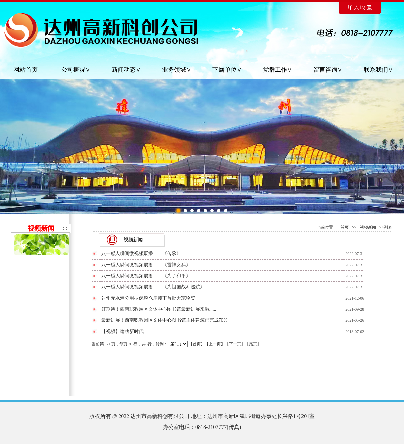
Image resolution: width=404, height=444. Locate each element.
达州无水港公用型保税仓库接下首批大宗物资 (148, 298)
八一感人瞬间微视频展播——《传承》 (141, 253)
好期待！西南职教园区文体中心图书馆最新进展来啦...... (158, 309)
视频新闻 (368, 227)
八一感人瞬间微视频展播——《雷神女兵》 (146, 264)
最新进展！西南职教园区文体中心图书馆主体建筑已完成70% (164, 320)
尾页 (253, 344)
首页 (344, 227)
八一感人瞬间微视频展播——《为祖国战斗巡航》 (153, 286)
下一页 (235, 344)
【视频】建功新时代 (122, 331)
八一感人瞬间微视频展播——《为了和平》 (146, 275)
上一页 (215, 344)
